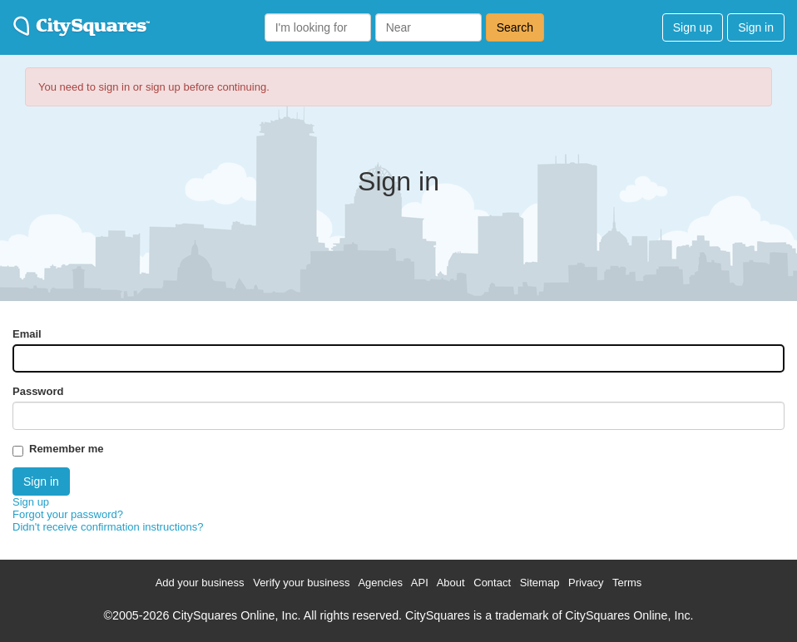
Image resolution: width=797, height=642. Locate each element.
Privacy (586, 582)
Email (27, 334)
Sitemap (540, 582)
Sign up (692, 27)
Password (37, 391)
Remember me (66, 448)
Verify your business (301, 582)
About (451, 582)
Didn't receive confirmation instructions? (107, 527)
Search (515, 27)
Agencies (380, 582)
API (419, 582)
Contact (492, 582)
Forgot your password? (67, 514)
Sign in (756, 27)
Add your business (200, 582)
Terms (626, 582)
